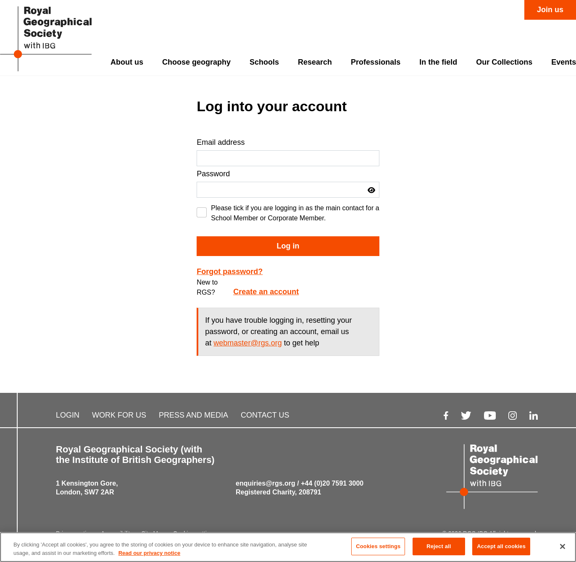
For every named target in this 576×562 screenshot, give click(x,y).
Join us (550, 9)
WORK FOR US (119, 415)
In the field (438, 62)
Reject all (438, 547)
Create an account (266, 292)
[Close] (562, 546)
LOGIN (67, 415)
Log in (288, 246)
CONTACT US (265, 415)
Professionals (375, 62)
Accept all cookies (501, 547)
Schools (264, 62)
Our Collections (504, 62)
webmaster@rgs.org (247, 343)
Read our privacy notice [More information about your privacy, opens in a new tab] (149, 553)
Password (213, 174)
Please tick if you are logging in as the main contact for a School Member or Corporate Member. (295, 213)
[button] (371, 190)
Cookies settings (378, 547)
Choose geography (196, 62)
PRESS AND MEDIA (193, 415)
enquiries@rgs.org (265, 483)
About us (126, 62)
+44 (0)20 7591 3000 (332, 483)
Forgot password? (230, 271)
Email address (221, 142)
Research (315, 62)
